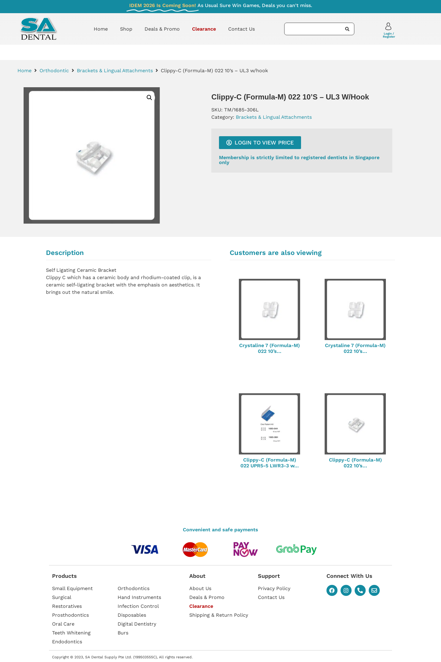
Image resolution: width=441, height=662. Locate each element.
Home (101, 29)
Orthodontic (54, 70)
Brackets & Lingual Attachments (115, 70)
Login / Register (389, 35)
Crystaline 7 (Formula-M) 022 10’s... (269, 348)
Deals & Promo (162, 29)
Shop (126, 29)
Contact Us (241, 29)
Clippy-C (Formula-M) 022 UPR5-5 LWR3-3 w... (269, 463)
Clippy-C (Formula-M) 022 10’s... (355, 463)
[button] (149, 97)
